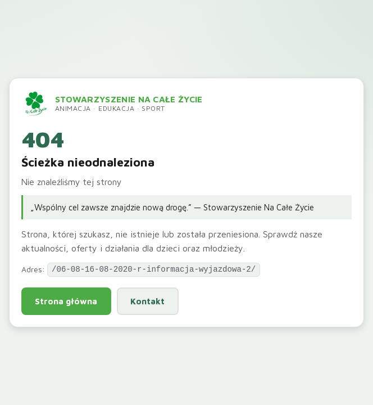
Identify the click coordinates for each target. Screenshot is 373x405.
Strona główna (66, 301)
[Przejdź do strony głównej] (112, 103)
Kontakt (147, 301)
